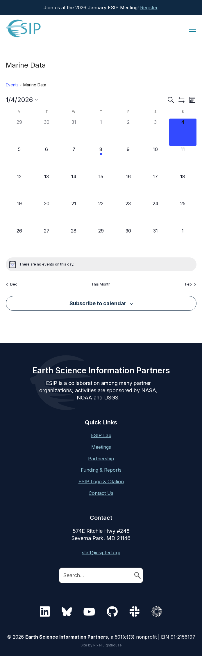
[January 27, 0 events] (46, 241)
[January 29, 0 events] (101, 241)
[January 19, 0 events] (19, 213)
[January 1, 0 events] (101, 132)
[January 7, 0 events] (73, 159)
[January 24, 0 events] (155, 213)
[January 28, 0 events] (73, 241)
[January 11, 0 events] (182, 159)
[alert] (101, 264)
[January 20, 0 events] (46, 213)
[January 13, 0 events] (46, 186)
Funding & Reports (101, 470)
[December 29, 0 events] (19, 132)
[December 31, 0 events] (73, 132)
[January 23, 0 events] (128, 213)
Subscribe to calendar (97, 303)
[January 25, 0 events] (182, 213)
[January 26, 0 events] (19, 241)
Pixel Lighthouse (107, 645)
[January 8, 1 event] (101, 159)
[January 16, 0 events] (128, 186)
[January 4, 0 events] (182, 132)
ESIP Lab (101, 435)
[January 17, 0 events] (155, 186)
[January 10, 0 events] (155, 159)
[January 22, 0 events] (101, 213)
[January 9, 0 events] (128, 159)
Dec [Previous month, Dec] (11, 284)
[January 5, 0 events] (19, 159)
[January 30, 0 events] (128, 241)
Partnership (101, 458)
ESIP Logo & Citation (101, 481)
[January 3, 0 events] (155, 132)
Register (149, 7)
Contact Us (101, 493)
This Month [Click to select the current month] (100, 284)
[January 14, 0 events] (73, 186)
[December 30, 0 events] (46, 132)
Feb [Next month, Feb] (190, 284)
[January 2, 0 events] (128, 132)
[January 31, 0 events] (155, 241)
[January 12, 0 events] (19, 186)
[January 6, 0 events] (46, 159)
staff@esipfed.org (101, 552)
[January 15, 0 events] (101, 186)
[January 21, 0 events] (73, 213)
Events (12, 84)
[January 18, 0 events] (182, 186)
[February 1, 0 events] (182, 241)
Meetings (101, 447)
